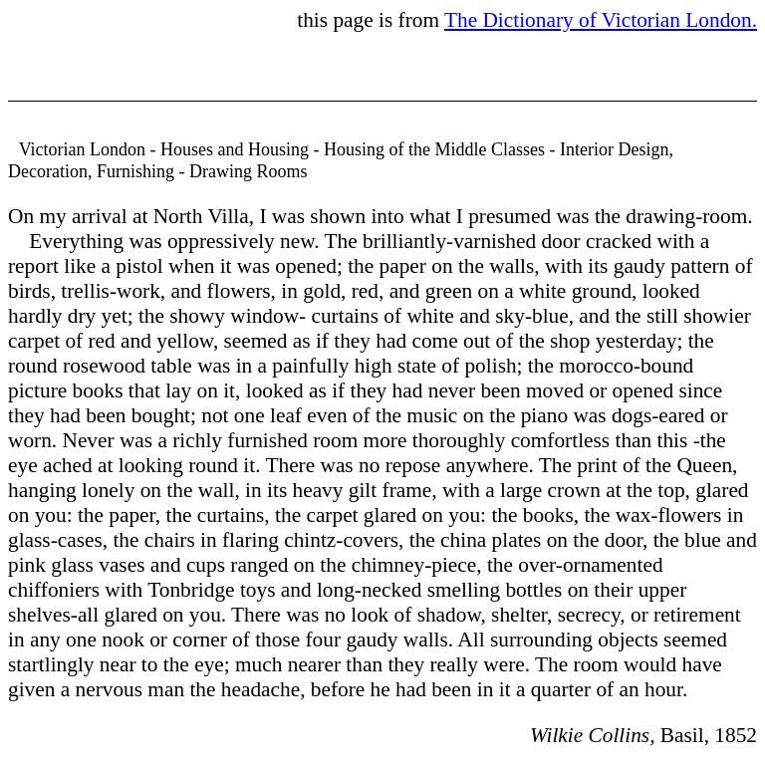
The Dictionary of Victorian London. (600, 20)
